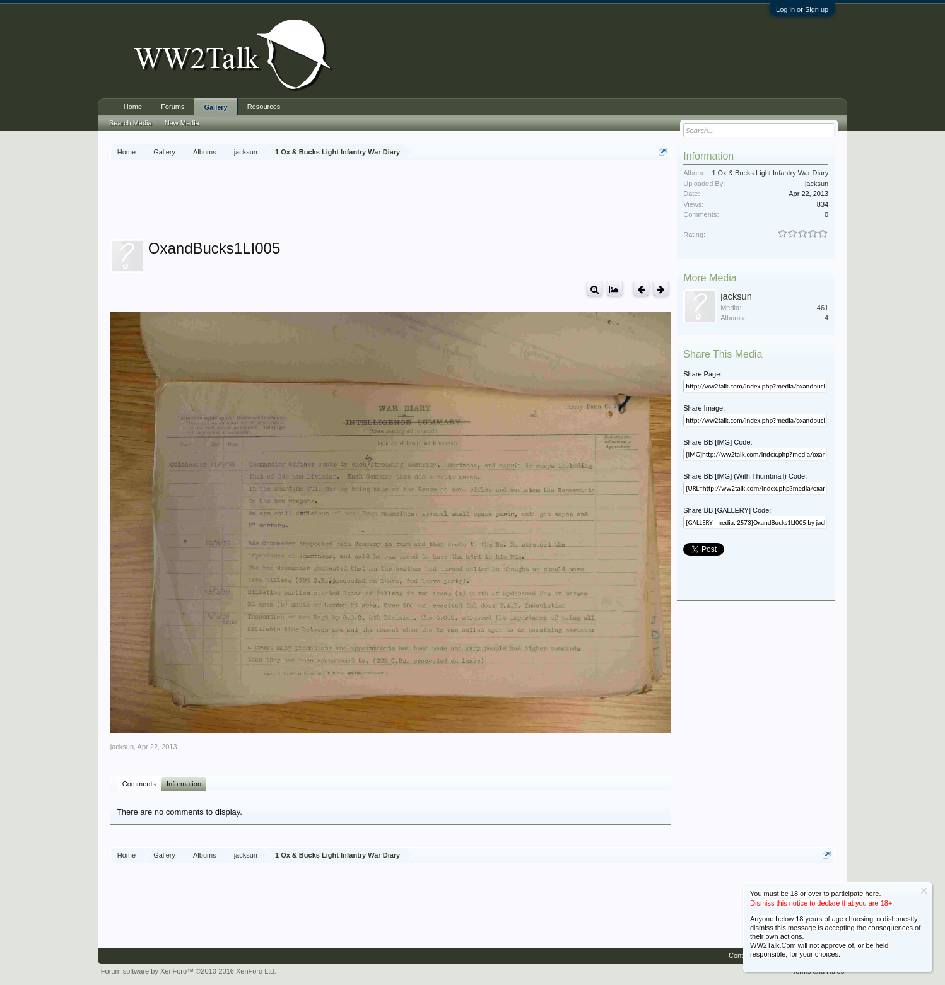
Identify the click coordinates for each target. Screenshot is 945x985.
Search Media (130, 123)
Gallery (215, 107)
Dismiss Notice (924, 890)
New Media (182, 123)
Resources (264, 106)
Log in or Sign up (802, 9)
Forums (172, 106)
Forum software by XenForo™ (188, 971)
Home (133, 106)
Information (184, 784)
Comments (139, 784)
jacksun (122, 746)
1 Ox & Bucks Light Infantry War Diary (770, 173)
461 (822, 308)
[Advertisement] (390, 201)
